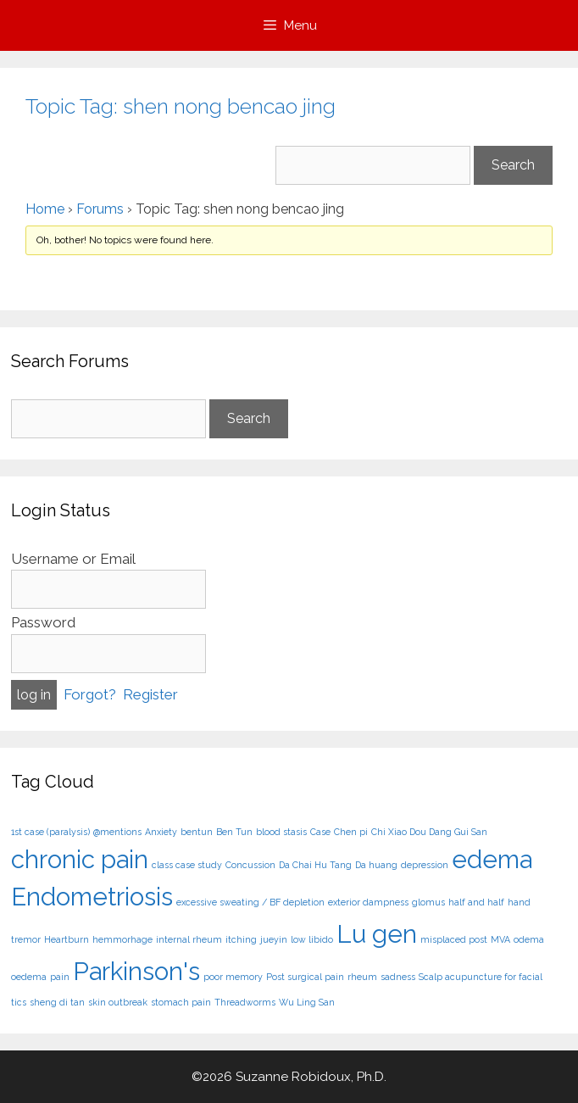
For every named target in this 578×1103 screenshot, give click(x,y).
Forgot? (90, 694)
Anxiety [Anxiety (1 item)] (161, 832)
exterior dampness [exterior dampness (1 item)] (368, 902)
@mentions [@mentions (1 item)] (117, 832)
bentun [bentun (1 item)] (197, 832)
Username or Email (73, 558)
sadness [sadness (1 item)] (398, 977)
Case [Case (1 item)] (320, 832)
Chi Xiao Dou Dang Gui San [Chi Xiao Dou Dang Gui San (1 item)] (429, 832)
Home (44, 209)
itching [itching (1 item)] (241, 939)
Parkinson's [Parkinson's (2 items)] (136, 971)
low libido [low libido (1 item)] (312, 939)
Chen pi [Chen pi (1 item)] (351, 832)
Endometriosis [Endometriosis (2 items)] (92, 896)
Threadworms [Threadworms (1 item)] (244, 1002)
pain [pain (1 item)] (59, 977)
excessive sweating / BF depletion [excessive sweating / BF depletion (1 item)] (250, 902)
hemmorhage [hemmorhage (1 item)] (122, 939)
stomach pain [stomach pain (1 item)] (181, 1002)
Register (150, 694)
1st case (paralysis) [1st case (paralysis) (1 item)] (50, 832)
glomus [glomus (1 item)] (428, 902)
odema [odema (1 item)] (529, 939)
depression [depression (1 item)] (424, 865)
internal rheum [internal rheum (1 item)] (189, 939)
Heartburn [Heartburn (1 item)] (66, 939)
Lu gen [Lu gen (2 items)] (376, 934)
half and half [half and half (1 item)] (476, 902)
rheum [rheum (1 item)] (362, 977)
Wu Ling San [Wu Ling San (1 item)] (307, 1002)
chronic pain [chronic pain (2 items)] (79, 859)
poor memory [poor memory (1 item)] (233, 977)
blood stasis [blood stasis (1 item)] (281, 832)
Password (43, 622)
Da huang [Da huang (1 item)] (376, 865)
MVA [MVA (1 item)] (500, 939)
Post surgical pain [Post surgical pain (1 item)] (305, 977)
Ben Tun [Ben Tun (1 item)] (234, 832)
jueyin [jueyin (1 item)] (273, 939)
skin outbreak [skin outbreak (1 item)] (117, 1002)
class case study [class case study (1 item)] (187, 865)
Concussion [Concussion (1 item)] (250, 865)
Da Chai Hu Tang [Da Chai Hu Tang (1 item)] (315, 865)
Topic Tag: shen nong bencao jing (180, 106)
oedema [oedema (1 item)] (29, 977)
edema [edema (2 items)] (492, 859)
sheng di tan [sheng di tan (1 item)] (57, 1002)
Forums (100, 209)
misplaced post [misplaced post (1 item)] (453, 939)
